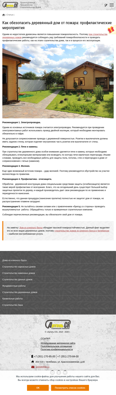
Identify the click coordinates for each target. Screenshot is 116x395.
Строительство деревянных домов (19, 292)
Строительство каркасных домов (19, 266)
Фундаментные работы (14, 286)
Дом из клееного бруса (30, 227)
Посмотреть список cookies (70, 387)
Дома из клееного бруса (14, 260)
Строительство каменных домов (18, 273)
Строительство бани (12, 305)
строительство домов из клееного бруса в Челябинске (82, 230)
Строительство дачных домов (17, 279)
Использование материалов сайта (58, 343)
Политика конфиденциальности (57, 349)
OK (37, 387)
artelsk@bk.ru (40, 367)
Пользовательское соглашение (56, 346)
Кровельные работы (12, 298)
